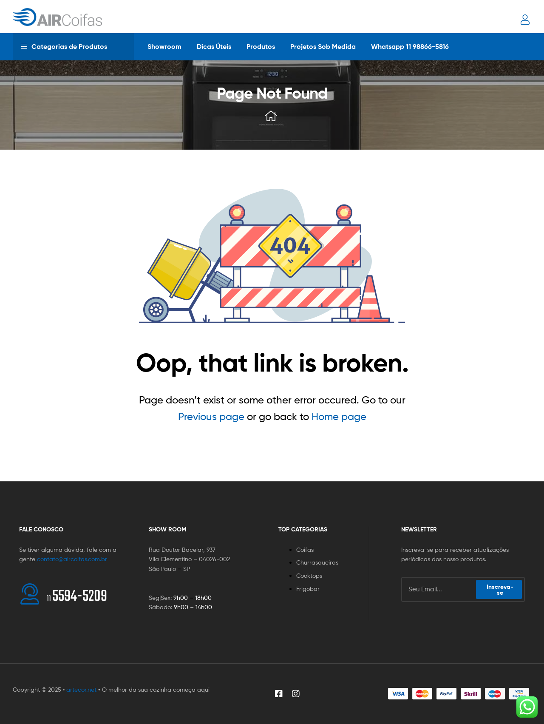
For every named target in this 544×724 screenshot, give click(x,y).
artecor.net (81, 689)
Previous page (211, 416)
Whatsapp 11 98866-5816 (410, 46)
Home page (339, 416)
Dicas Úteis (214, 46)
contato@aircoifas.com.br (72, 558)
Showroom (164, 46)
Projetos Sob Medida (323, 46)
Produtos (260, 46)
